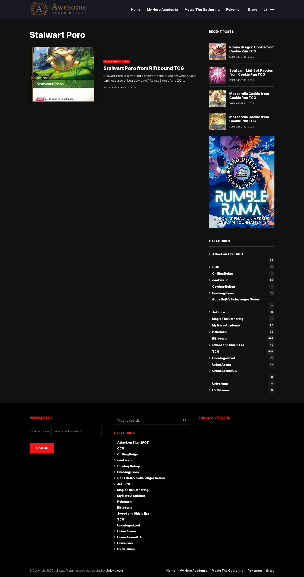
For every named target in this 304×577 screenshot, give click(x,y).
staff (112, 87)
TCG (126, 61)
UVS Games (243, 390)
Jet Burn (243, 312)
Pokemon (243, 331)
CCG (243, 266)
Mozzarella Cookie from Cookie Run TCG (249, 96)
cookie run (243, 279)
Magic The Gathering (243, 318)
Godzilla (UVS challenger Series (236, 299)
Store (270, 570)
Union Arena (243, 364)
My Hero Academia (243, 325)
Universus (243, 383)
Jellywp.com (114, 570)
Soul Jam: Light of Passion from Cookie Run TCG (251, 72)
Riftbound (112, 61)
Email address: (66, 431)
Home (170, 570)
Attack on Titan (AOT (228, 254)
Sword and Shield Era (243, 344)
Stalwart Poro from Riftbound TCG (143, 68)
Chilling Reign (243, 273)
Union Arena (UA (224, 371)
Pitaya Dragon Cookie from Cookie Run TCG (251, 49)
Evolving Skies (243, 293)
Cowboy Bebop (243, 286)
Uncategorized (243, 357)
